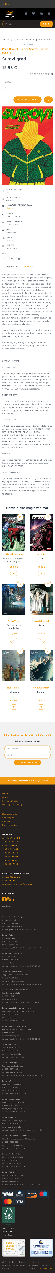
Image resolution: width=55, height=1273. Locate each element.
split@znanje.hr (11, 999)
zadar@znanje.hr (12, 1036)
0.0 (41, 74)
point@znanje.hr (11, 1182)
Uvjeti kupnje (8, 817)
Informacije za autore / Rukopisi (17, 884)
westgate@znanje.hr (13, 1090)
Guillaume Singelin (41, 688)
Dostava (6, 821)
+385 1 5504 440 (10, 845)
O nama (6, 793)
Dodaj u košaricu (27, 99)
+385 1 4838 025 (11, 1142)
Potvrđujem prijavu (27, 762)
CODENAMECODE (45, 1268)
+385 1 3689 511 (10, 880)
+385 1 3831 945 (11, 1178)
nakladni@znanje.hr (11, 877)
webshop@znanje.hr (11, 838)
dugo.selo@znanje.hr (13, 1145)
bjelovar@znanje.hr (13, 1127)
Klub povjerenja (9, 814)
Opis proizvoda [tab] (12, 266)
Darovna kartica (9, 825)
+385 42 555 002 (11, 1014)
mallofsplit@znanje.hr (14, 1163)
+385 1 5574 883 (11, 1069)
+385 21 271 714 (10, 996)
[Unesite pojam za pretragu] (27, 24)
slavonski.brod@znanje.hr (15, 981)
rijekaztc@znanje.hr (13, 1054)
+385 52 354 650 (10, 860)
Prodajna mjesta (10, 801)
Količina (8, 82)
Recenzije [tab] (28, 266)
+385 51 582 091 (10, 849)
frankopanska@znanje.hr (15, 1072)
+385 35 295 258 (10, 856)
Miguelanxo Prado (14, 688)
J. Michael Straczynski (13, 554)
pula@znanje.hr (11, 944)
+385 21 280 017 (11, 1160)
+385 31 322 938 (11, 1105)
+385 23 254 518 (10, 852)
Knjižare (6, 4)
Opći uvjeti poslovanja (12, 804)
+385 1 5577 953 (10, 864)
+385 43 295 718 (10, 841)
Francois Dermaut (41, 621)
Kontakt (5, 797)
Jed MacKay (41, 554)
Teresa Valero (14, 621)
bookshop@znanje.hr (14, 926)
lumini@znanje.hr (12, 1017)
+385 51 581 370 (11, 1051)
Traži (46, 24)
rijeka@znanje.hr (12, 963)
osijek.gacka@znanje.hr (14, 1109)
